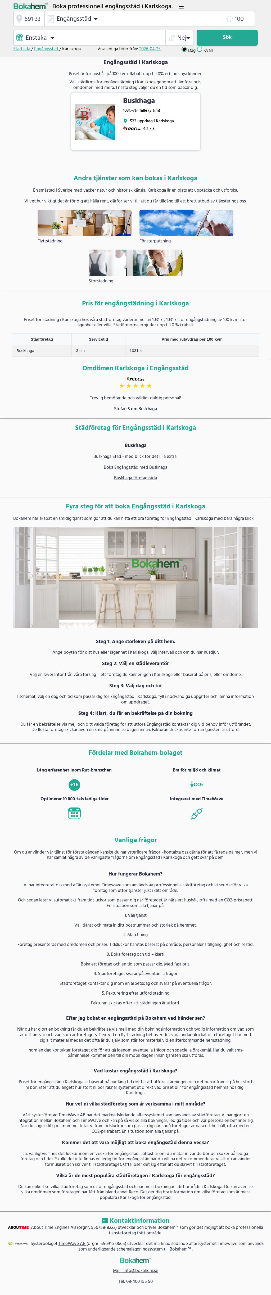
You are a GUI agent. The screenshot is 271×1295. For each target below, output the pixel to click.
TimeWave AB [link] (72, 1243)
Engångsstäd (46, 49)
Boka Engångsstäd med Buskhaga (135, 467)
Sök (227, 37)
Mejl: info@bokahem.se (135, 1270)
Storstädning (101, 281)
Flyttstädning (50, 241)
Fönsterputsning (155, 241)
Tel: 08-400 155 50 (136, 1281)
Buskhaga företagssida (135, 478)
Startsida (22, 49)
